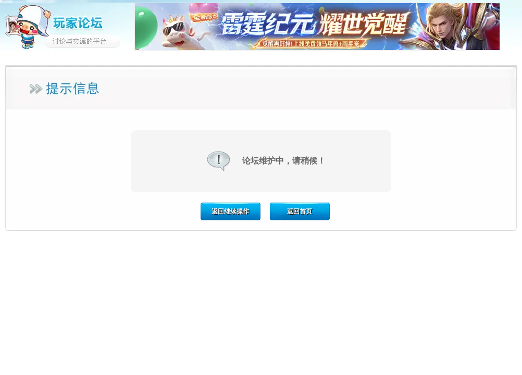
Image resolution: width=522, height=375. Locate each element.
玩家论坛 (67, 26)
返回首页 (299, 211)
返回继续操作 (230, 211)
